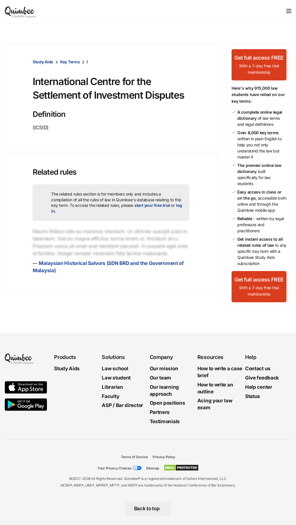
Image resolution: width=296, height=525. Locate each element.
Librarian (112, 387)
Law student (116, 378)
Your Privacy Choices (114, 468)
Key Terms (70, 61)
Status (252, 396)
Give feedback (262, 378)
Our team (160, 378)
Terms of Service (134, 457)
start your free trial (152, 205)
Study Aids (43, 61)
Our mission (164, 368)
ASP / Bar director (122, 405)
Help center (258, 387)
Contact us (258, 368)
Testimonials (165, 421)
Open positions (167, 403)
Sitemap (152, 468)
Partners (160, 412)
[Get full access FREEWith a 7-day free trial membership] (259, 64)
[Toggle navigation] (288, 11)
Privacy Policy (164, 457)
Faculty (110, 396)
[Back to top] (148, 509)
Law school (115, 368)
